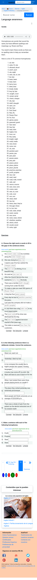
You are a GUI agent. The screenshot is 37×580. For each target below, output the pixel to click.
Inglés (23, 8)
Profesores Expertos (9, 542)
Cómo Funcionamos (9, 535)
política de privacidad (22, 566)
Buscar (29, 15)
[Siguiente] (28, 466)
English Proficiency (9, 10)
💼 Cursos (10, 8)
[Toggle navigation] (3, 2)
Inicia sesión (4, 249)
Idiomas (17, 8)
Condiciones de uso (11, 566)
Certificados (6, 540)
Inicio (3, 8)
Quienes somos (7, 537)
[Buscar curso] (23, 2)
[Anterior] (11, 466)
